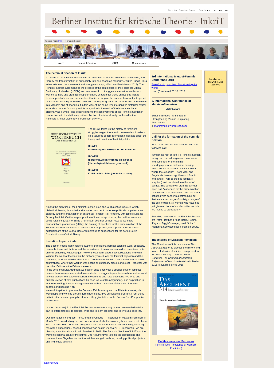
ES (208, 10)
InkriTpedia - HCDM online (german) (215, 82)
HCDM (114, 63)
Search (202, 10)
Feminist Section (87, 63)
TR (214, 10)
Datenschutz (51, 362)
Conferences (139, 63)
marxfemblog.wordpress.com (170, 125)
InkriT (61, 63)
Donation (183, 10)
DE (226, 10)
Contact (192, 10)
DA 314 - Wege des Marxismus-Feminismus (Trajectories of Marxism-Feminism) (176, 345)
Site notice (172, 10)
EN (220, 10)
